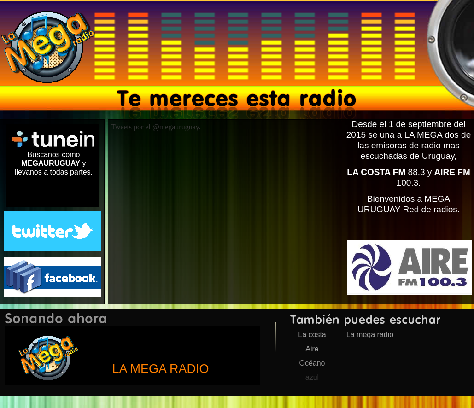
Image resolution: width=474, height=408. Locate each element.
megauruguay (132, 355)
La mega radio (369, 334)
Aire (311, 349)
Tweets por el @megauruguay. (156, 127)
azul (312, 377)
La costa (312, 334)
